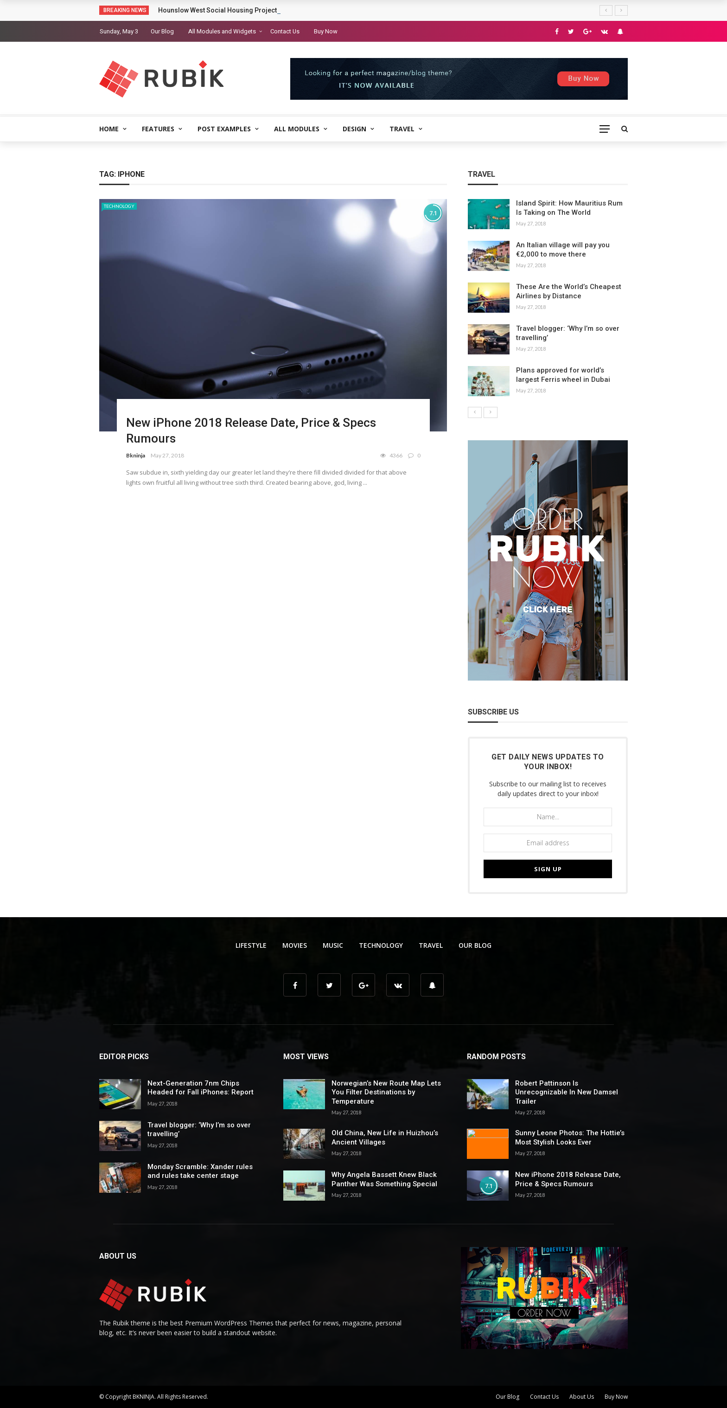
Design (354, 128)
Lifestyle (251, 945)
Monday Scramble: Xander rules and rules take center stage (200, 1171)
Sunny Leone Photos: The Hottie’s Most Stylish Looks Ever (570, 1137)
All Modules (296, 128)
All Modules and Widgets (222, 31)
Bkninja (135, 455)
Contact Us (285, 31)
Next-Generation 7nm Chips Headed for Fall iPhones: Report (200, 1088)
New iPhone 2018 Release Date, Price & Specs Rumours (568, 1179)
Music (333, 945)
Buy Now (326, 31)
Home (109, 128)
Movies (294, 945)
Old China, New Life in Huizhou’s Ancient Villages (385, 1137)
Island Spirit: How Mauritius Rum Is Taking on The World (569, 208)
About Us (581, 1397)
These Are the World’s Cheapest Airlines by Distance (568, 291)
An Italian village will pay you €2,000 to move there (563, 249)
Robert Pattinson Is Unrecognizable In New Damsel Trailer (566, 1092)
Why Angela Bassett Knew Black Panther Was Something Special (384, 1179)
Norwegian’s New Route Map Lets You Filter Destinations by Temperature (386, 1092)
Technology (119, 206)
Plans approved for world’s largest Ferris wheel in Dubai (563, 375)
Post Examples (224, 128)
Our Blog (162, 31)
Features (158, 128)
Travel (402, 128)
